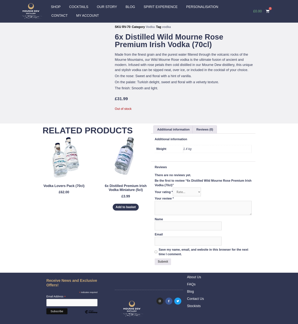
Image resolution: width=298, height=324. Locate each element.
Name (159, 219)
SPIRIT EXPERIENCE (161, 7)
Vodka (150, 26)
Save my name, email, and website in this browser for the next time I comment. (203, 252)
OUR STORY (107, 7)
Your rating (164, 191)
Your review (164, 198)
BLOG (130, 7)
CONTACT (59, 15)
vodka (166, 26)
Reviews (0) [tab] (204, 129)
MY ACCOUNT (87, 15)
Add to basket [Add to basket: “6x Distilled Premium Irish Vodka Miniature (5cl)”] (126, 206)
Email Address (56, 296)
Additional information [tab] (173, 129)
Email (159, 234)
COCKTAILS (78, 7)
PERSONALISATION (202, 7)
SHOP (56, 7)
